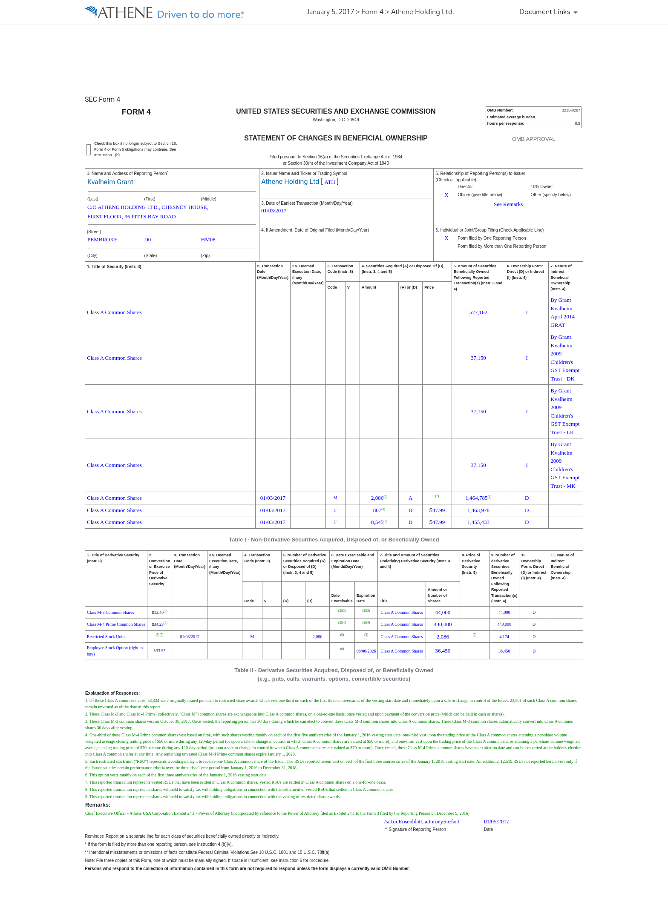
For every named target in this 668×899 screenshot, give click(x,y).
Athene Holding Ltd (290, 182)
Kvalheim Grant (110, 182)
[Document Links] (550, 12)
